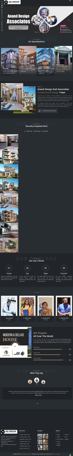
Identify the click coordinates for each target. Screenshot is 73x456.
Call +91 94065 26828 (1, 13)
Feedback (66, 439)
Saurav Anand (9, 318)
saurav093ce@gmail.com (1, 25)
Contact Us (67, 434)
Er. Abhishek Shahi (63, 318)
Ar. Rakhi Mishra (27, 318)
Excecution (64, 273)
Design (46, 273)
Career (66, 437)
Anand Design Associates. (26, 454)
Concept (9, 273)
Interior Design (37, 131)
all (24, 131)
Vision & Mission (60, 439)
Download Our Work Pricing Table (48, 111)
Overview (58, 437)
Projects (58, 434)
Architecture (29, 131)
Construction (45, 131)
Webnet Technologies (55, 454)
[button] (9, 20)
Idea (27, 273)
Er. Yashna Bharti (45, 318)
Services (58, 441)
